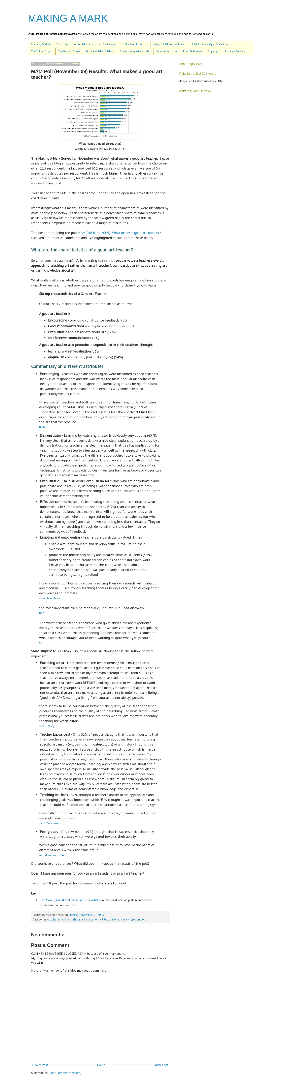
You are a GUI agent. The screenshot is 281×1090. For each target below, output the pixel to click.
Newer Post (40, 1065)
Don (41, 613)
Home (101, 1065)
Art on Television (83, 44)
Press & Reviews (192, 51)
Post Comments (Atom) (65, 1073)
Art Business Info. (109, 44)
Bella (42, 427)
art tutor (105, 919)
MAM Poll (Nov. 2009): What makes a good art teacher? (119, 232)
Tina (49, 823)
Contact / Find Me (41, 44)
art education (89, 919)
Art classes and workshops (63, 919)
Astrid (51, 855)
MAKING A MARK (68, 18)
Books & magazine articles (135, 51)
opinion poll (138, 919)
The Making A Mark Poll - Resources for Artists (70, 900)
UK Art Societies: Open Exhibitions (209, 44)
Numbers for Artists (136, 44)
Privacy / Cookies (235, 51)
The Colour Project (41, 51)
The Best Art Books (69, 51)
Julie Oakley (46, 726)
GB (41, 643)
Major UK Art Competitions (168, 44)
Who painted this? (166, 51)
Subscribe (62, 44)
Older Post (161, 1065)
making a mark (120, 919)
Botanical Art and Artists (100, 51)
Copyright (213, 51)
